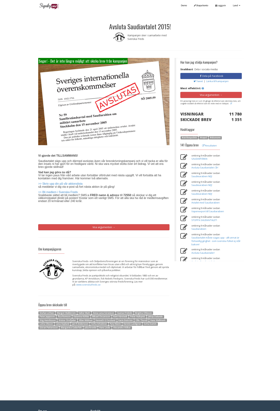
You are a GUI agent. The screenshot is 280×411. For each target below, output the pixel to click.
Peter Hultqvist (137, 316)
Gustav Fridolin (124, 312)
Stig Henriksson (48, 320)
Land (236, 5)
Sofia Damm (150, 324)
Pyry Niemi (115, 324)
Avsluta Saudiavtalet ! (203, 252)
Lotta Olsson (46, 324)
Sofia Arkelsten (99, 324)
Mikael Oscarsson (101, 316)
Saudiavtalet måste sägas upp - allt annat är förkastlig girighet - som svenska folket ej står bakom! (216, 241)
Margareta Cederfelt (71, 327)
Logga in (220, 5)
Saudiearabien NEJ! (201, 176)
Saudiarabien (198, 228)
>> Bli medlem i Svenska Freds (58, 192)
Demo (184, 5)
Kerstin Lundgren (132, 324)
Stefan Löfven (47, 312)
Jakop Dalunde (155, 316)
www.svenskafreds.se (88, 284)
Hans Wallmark (158, 320)
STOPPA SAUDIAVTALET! (204, 220)
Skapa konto (201, 5)
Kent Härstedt (120, 316)
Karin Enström (125, 320)
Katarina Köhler (81, 316)
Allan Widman (86, 320)
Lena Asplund (62, 324)
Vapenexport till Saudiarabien (207, 211)
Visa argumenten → (103, 227)
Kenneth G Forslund (105, 320)
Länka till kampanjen (217, 81)
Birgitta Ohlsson (143, 312)
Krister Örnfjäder (67, 320)
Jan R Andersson (80, 324)
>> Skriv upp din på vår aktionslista (60, 183)
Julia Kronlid (90, 327)
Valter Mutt (84, 312)
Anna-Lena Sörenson (103, 312)
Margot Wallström (66, 312)
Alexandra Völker (122, 327)
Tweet (198, 81)
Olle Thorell (142, 320)
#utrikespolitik (189, 137)
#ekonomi (215, 137)
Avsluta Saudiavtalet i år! (204, 167)
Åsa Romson (64, 316)
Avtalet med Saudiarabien (205, 202)
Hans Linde (104, 327)
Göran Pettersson (49, 327)
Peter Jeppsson (47, 316)
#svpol (203, 137)
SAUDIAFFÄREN (199, 158)
